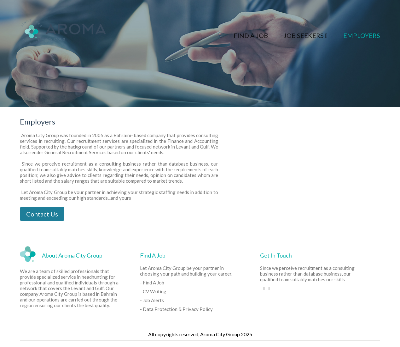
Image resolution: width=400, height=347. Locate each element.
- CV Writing (153, 291)
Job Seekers (305, 35)
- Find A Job (152, 282)
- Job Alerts (152, 300)
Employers (361, 35)
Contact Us (42, 214)
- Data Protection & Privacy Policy (176, 309)
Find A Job (251, 35)
